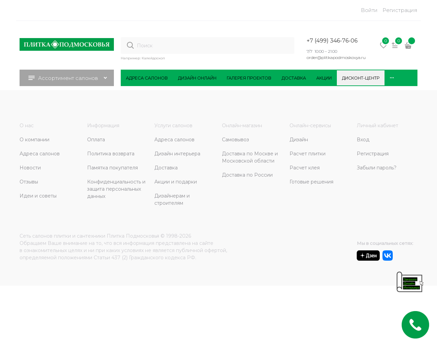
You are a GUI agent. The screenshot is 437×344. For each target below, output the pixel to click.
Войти (369, 10)
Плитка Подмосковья (133, 236)
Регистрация (399, 10)
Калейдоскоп (153, 58)
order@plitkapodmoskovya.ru (336, 57)
